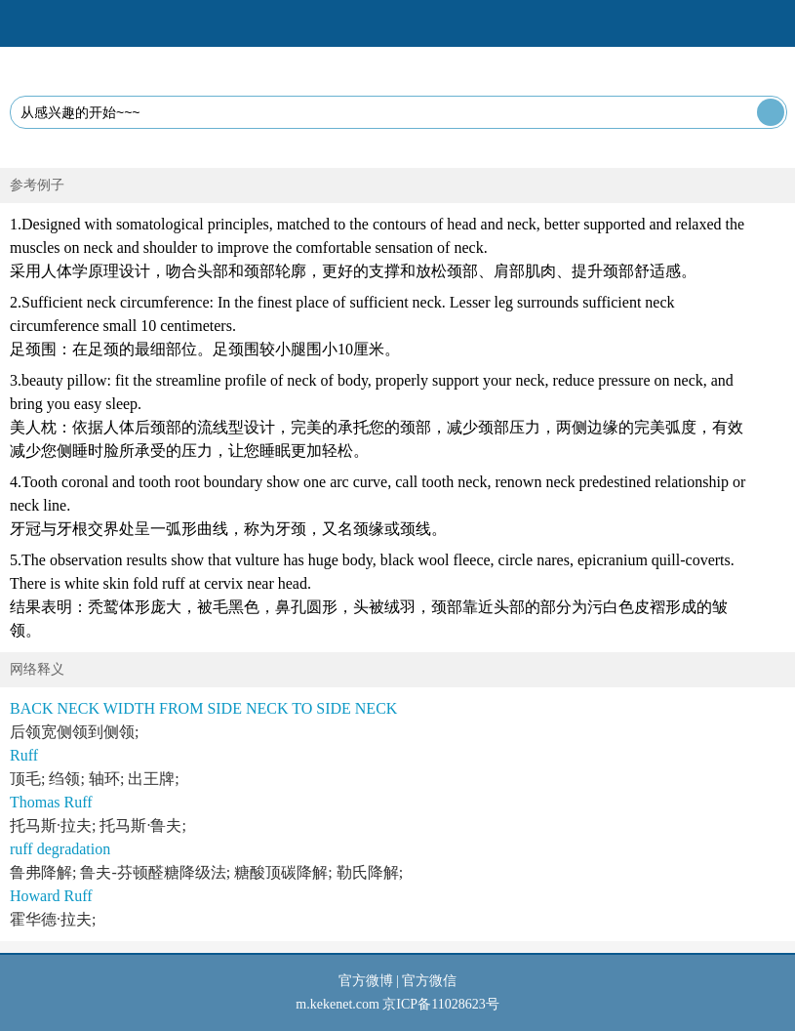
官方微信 (429, 980)
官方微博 (365, 980)
